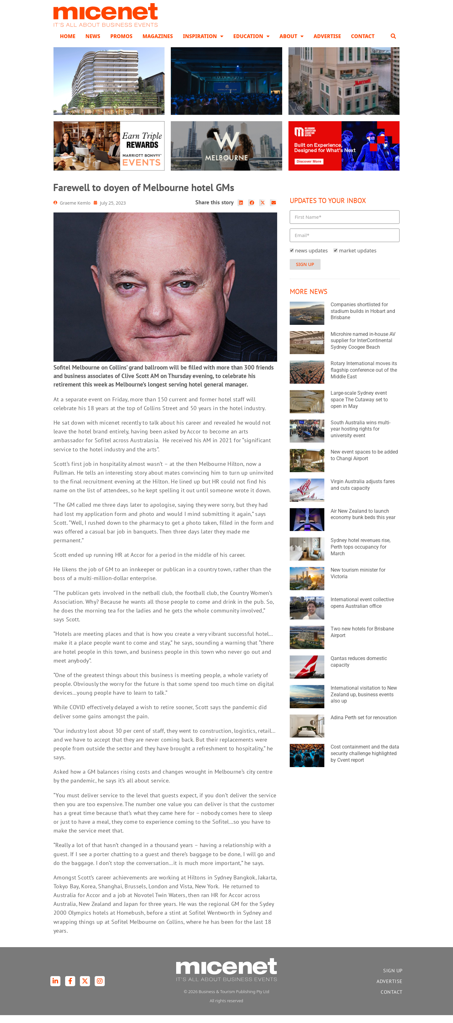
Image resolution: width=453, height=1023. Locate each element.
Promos (121, 44)
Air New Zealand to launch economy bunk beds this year (363, 522)
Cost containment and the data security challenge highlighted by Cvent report (365, 761)
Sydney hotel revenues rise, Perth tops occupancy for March (360, 555)
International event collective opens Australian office (362, 610)
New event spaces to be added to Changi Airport (364, 463)
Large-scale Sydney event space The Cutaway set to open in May (359, 407)
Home (67, 44)
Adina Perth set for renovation (364, 725)
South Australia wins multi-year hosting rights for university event (360, 437)
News (93, 44)
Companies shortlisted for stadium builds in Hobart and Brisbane (363, 319)
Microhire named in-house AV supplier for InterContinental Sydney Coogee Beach (363, 348)
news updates (311, 258)
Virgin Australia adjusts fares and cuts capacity (363, 492)
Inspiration (203, 44)
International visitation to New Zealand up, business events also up (364, 702)
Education (251, 44)
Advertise (327, 44)
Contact (363, 44)
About (292, 44)
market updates (358, 258)
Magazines (158, 44)
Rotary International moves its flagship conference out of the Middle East (364, 378)
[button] (393, 44)
